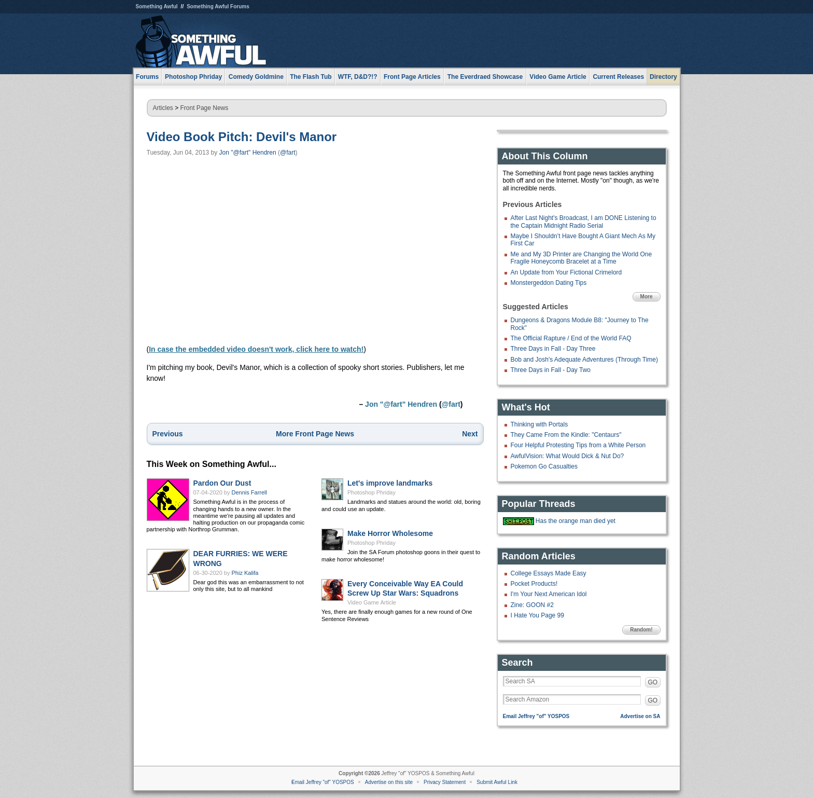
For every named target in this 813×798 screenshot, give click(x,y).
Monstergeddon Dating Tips (549, 282)
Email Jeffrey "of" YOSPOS (536, 716)
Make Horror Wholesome (390, 533)
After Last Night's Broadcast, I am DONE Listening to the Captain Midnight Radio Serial (583, 221)
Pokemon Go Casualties (544, 466)
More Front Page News (315, 434)
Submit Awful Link (496, 782)
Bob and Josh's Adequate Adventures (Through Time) (584, 359)
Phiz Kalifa (245, 573)
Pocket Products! (534, 583)
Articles (163, 108)
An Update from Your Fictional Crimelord (566, 272)
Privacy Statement (445, 782)
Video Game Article (371, 602)
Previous (167, 434)
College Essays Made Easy (548, 573)
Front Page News (204, 108)
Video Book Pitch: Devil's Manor (242, 137)
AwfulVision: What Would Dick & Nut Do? (567, 456)
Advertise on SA (640, 716)
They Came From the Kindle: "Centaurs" (566, 434)
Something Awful (157, 6)
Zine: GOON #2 (532, 605)
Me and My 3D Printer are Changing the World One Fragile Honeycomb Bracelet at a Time (581, 258)
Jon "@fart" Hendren (247, 152)
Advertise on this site (389, 782)
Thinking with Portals (539, 424)
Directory (663, 76)
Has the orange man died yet (575, 521)
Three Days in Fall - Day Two (551, 370)
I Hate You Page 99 (537, 615)
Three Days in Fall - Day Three (553, 348)
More (646, 296)
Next (470, 434)
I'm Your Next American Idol (549, 594)
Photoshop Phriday (371, 492)
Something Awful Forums (218, 6)
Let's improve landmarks (389, 483)
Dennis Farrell (249, 492)
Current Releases (618, 76)
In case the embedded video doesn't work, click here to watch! (256, 349)
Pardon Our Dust (222, 483)
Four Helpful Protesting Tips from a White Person (578, 445)
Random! (641, 629)
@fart (288, 152)
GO (653, 682)
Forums (147, 76)
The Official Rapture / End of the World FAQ (571, 338)
